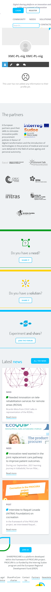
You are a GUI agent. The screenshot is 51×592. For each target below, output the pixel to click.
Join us (25, 550)
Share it (25, 260)
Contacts (46, 24)
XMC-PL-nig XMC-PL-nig (25, 56)
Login (18, 10)
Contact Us (26, 579)
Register (33, 10)
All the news (40, 361)
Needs (32, 19)
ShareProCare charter (13, 579)
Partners (36, 577)
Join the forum (25, 340)
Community (19, 19)
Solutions (45, 19)
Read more (11, 417)
